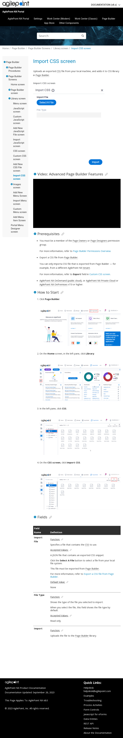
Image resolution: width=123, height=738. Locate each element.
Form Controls (91, 709)
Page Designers (98, 240)
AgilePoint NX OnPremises (53, 284)
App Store (49, 23)
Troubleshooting (93, 700)
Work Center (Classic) (86, 18)
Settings (38, 18)
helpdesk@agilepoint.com (97, 691)
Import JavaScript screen (18, 143)
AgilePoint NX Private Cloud (100, 280)
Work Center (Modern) (58, 18)
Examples (89, 695)
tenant (86, 267)
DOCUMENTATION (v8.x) (104, 4)
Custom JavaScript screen (18, 120)
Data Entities (91, 718)
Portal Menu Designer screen (17, 228)
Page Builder (108, 18)
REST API (89, 723)
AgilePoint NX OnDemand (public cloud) (61, 280)
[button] (5, 62)
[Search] (83, 36)
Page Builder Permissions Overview (92, 251)
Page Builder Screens (39, 48)
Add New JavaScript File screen (18, 131)
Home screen (18, 84)
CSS (59, 71)
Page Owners (80, 240)
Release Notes (91, 728)
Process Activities (93, 705)
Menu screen (20, 103)
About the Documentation (98, 732)
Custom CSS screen (99, 274)
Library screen (60, 48)
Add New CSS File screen (18, 167)
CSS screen (19, 151)
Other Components (69, 23)
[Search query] (61, 36)
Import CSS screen (81, 48)
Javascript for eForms (95, 714)
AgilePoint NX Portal (13, 11)
